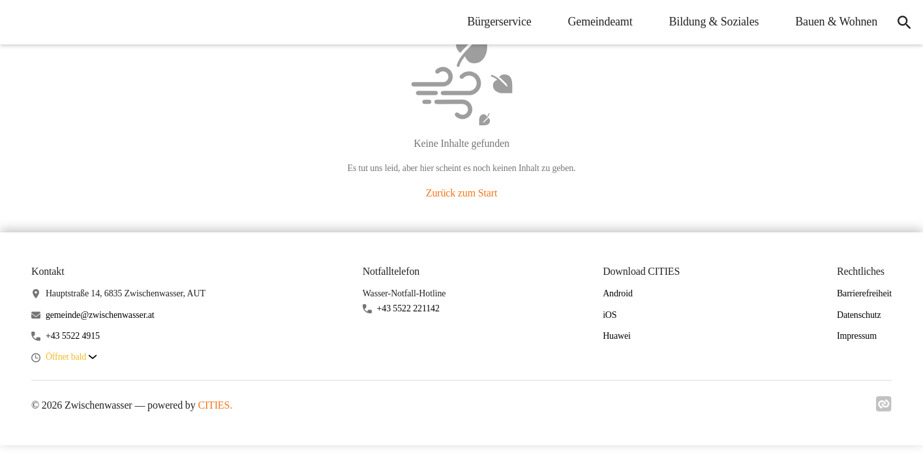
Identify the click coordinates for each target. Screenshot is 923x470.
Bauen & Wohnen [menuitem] (830, 21)
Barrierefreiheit (864, 293)
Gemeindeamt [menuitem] (594, 21)
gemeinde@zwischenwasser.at (100, 315)
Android (618, 293)
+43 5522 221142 (408, 308)
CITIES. (215, 405)
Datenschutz (859, 315)
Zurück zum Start (461, 192)
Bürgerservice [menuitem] (492, 21)
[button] (71, 357)
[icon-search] (900, 22)
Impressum (857, 336)
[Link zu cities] (884, 408)
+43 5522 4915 (73, 336)
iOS (609, 315)
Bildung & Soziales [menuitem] (708, 21)
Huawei (617, 336)
